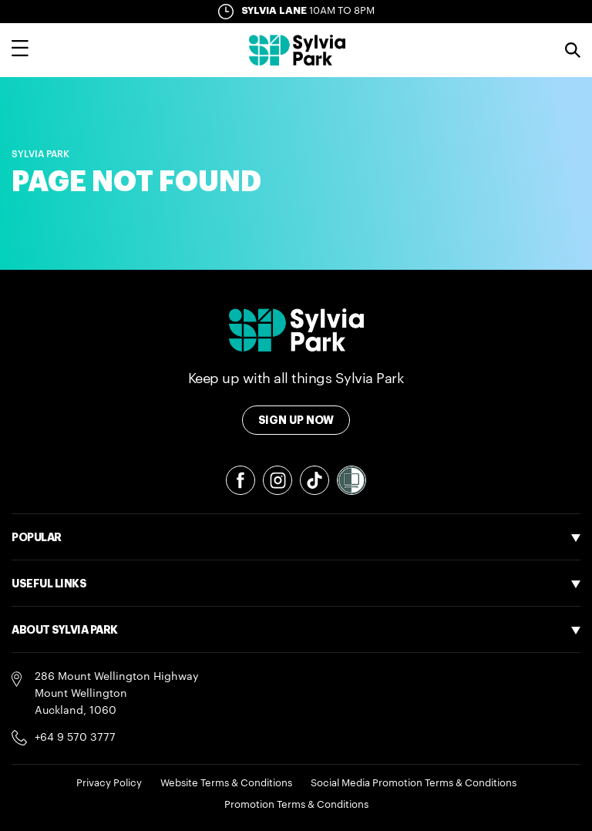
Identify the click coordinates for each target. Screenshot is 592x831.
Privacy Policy (109, 783)
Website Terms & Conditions (226, 783)
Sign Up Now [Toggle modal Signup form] (296, 420)
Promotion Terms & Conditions (296, 804)
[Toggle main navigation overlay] (20, 50)
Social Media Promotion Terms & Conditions (413, 783)
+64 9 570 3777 (75, 737)
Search (572, 50)
